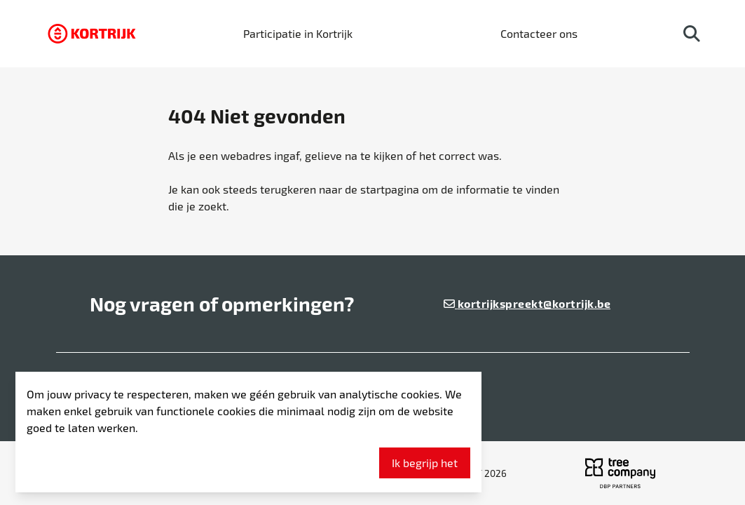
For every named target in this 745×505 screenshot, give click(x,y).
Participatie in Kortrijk (298, 33)
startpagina (389, 189)
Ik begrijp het (425, 462)
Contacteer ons (538, 33)
